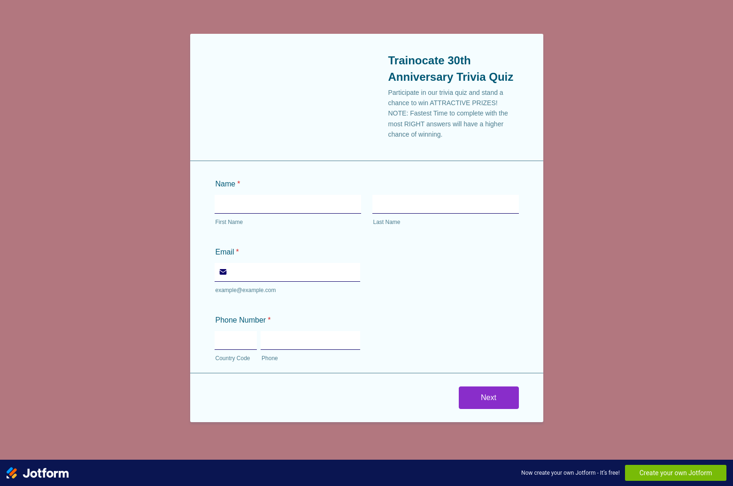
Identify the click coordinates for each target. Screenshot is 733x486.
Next (488, 397)
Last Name (387, 222)
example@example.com (246, 290)
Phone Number (243, 320)
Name (228, 184)
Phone (270, 358)
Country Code (233, 358)
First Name (229, 222)
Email (227, 252)
